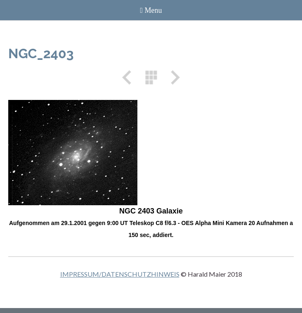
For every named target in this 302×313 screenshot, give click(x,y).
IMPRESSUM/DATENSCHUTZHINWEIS (119, 274)
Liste (151, 77)
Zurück (129, 77)
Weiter (172, 77)
